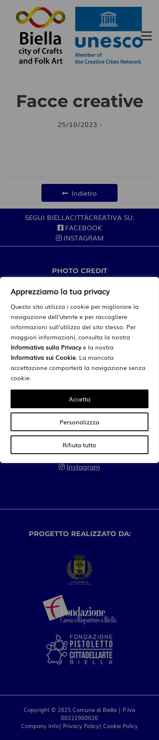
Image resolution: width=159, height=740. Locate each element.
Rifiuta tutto (79, 445)
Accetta (79, 399)
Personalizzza (79, 422)
